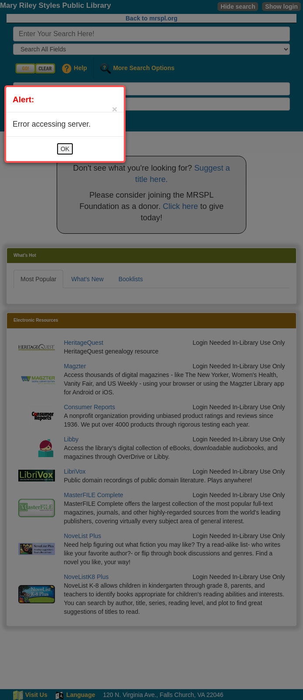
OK (65, 148)
